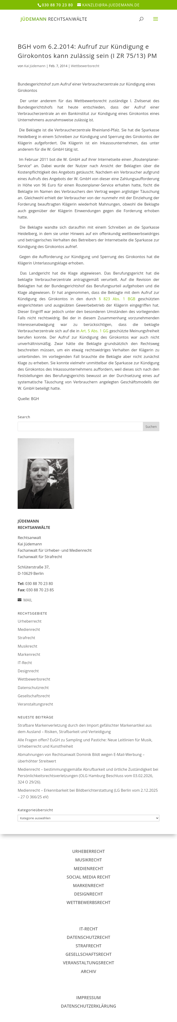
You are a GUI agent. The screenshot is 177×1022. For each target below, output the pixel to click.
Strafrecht (26, 637)
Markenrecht (29, 654)
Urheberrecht (29, 621)
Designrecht (28, 670)
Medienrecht (29, 629)
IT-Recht (25, 662)
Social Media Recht (88, 877)
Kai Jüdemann (34, 66)
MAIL (27, 600)
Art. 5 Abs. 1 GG (94, 330)
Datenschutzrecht (33, 687)
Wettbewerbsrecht (85, 66)
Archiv (88, 971)
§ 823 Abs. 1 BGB (117, 298)
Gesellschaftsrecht (34, 695)
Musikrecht (27, 646)
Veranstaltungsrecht (35, 704)
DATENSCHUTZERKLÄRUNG (88, 1006)
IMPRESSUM (88, 997)
